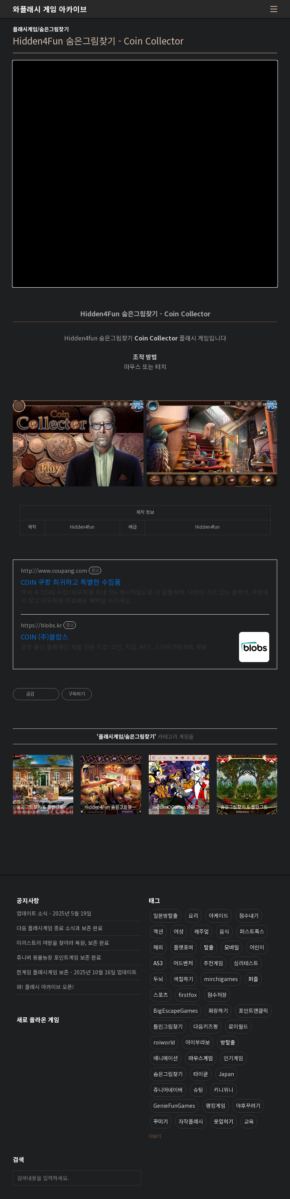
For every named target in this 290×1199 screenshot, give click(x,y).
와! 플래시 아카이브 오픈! (45, 986)
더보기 (155, 1136)
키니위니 (223, 1089)
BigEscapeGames (175, 1010)
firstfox (188, 994)
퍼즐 (253, 979)
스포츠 (160, 994)
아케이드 (218, 915)
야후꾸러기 (248, 1105)
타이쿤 (200, 1074)
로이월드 (238, 1026)
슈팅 (198, 1089)
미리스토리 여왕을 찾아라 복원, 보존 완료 (63, 942)
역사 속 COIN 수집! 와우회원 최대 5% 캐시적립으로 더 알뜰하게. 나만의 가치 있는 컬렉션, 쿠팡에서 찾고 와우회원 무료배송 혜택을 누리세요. (144, 595)
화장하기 (218, 1010)
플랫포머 (183, 947)
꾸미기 (160, 1121)
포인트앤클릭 (253, 1010)
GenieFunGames (174, 1105)
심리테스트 (246, 963)
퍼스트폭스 (252, 931)
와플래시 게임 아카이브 (50, 9)
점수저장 (217, 994)
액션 (158, 931)
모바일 (231, 947)
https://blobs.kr (41, 625)
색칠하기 (183, 979)
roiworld (164, 1042)
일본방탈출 (165, 915)
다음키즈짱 (205, 1026)
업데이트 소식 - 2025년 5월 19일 (54, 913)
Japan (226, 1074)
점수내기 (249, 915)
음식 (224, 931)
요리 (193, 915)
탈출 (209, 947)
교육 (249, 1121)
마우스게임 (200, 1058)
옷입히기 (223, 1121)
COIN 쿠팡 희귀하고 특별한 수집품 (71, 581)
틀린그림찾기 (168, 1026)
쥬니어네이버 (168, 1089)
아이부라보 (197, 1042)
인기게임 (233, 1058)
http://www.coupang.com (54, 570)
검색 (133, 1178)
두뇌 (158, 979)
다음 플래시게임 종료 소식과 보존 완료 (60, 928)
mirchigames (221, 979)
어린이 (257, 947)
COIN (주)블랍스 (44, 636)
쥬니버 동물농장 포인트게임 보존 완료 (59, 957)
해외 (158, 947)
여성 (179, 931)
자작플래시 (191, 1121)
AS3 (158, 963)
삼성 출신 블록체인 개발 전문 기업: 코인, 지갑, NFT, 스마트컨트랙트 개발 (114, 646)
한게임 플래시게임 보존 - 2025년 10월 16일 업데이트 (77, 972)
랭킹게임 (215, 1105)
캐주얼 (201, 931)
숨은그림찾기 (168, 1074)
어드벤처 (183, 963)
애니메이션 (165, 1058)
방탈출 (228, 1042)
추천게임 (213, 963)
